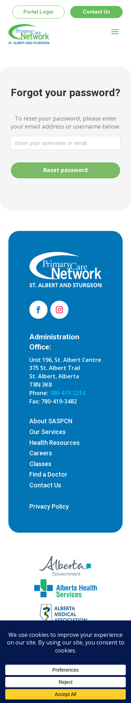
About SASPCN (50, 421)
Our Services (47, 431)
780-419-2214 (67, 393)
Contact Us (96, 12)
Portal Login (38, 12)
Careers (40, 453)
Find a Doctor (48, 474)
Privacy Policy (49, 506)
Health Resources (54, 442)
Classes (40, 464)
